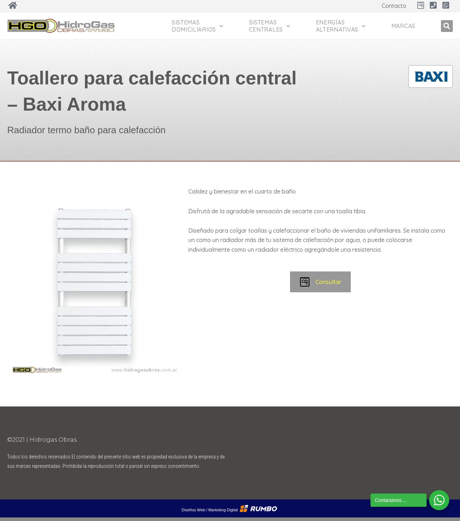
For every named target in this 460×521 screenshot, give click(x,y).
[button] (447, 26)
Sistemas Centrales (269, 26)
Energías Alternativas (341, 26)
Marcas (403, 25)
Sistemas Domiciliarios (198, 26)
